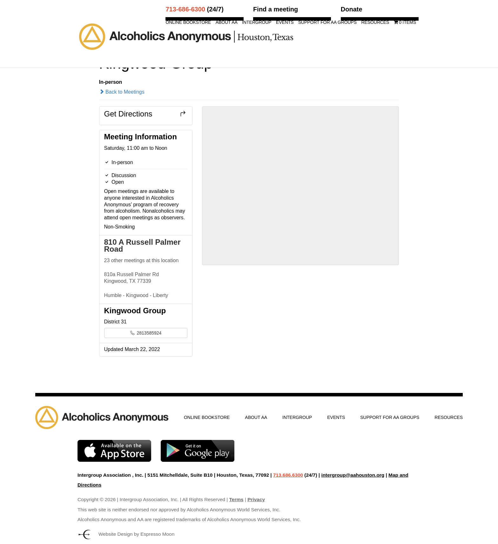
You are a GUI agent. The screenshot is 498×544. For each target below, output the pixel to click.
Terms (236, 499)
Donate (351, 9)
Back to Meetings (122, 92)
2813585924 (146, 332)
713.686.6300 (288, 475)
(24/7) (194, 9)
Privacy (256, 499)
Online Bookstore (188, 22)
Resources (375, 22)
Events (284, 22)
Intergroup (256, 22)
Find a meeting (275, 9)
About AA (227, 22)
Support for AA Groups (327, 22)
